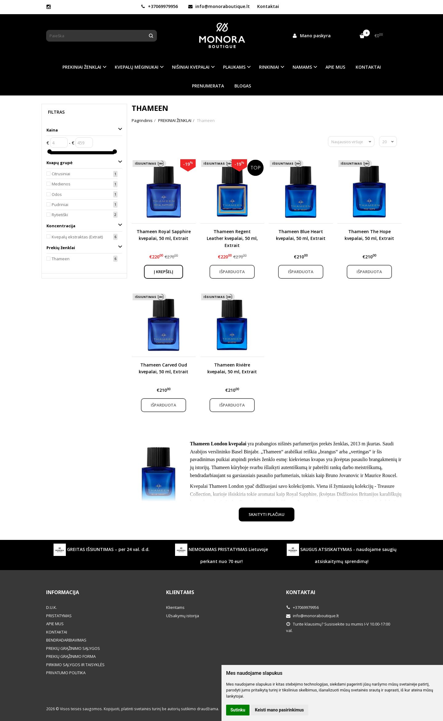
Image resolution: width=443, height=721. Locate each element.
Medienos (61, 184)
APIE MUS (335, 67)
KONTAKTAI (368, 67)
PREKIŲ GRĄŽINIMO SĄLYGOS (73, 648)
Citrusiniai (61, 173)
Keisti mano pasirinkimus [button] (279, 709)
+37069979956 (159, 6)
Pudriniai (60, 204)
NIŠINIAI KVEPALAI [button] (191, 67)
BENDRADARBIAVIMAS (66, 640)
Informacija (62, 592)
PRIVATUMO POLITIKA (66, 672)
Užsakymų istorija (182, 615)
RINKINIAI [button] (269, 67)
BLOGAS (242, 86)
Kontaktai (268, 6)
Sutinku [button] (237, 709)
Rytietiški (60, 214)
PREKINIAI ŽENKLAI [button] (81, 67)
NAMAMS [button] (302, 67)
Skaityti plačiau (267, 514)
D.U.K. (51, 607)
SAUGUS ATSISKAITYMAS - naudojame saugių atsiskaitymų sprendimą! (342, 554)
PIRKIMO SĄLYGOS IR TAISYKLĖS (75, 664)
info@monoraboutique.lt (219, 6)
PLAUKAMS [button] (234, 67)
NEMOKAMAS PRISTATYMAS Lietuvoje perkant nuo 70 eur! (221, 554)
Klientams (180, 592)
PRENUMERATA (208, 86)
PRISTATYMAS (59, 615)
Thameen (61, 258)
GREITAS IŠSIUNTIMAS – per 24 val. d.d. (102, 550)
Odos (57, 194)
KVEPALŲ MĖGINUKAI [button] (136, 67)
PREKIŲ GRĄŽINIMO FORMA (71, 656)
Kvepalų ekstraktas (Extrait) (77, 237)
